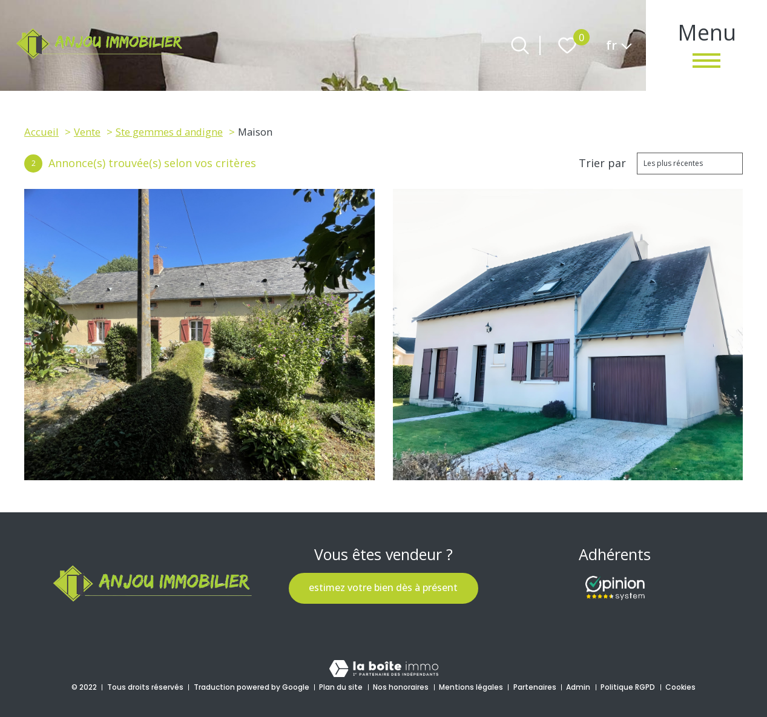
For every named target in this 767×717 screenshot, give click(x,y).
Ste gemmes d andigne (169, 132)
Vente (87, 132)
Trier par (602, 163)
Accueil (41, 132)
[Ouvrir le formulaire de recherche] (520, 45)
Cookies (680, 687)
